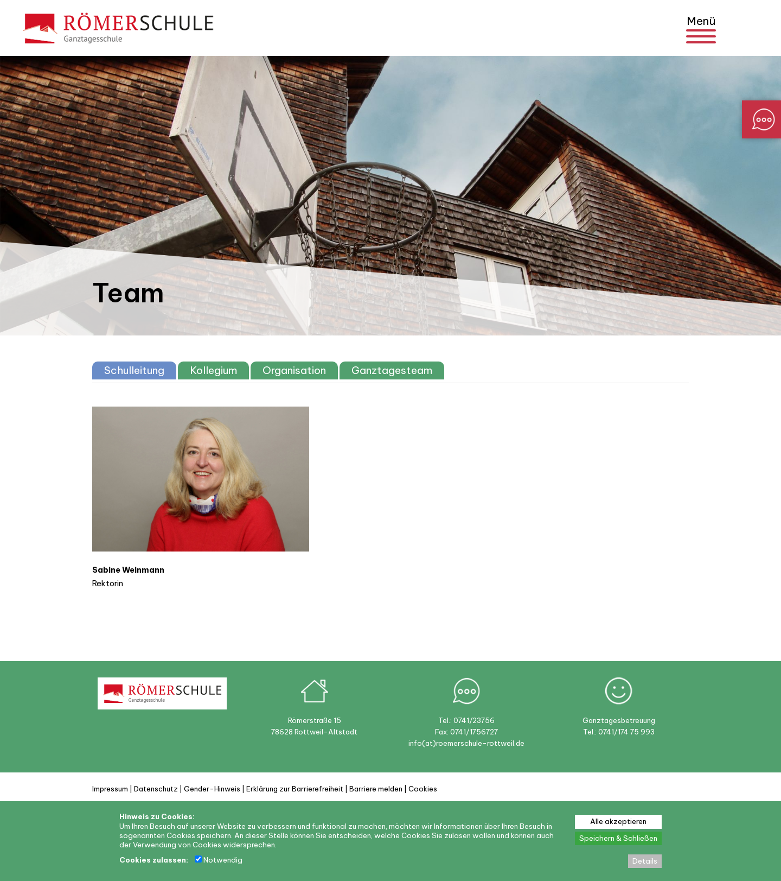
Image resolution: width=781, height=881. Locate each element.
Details (644, 861)
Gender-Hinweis (212, 788)
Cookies (422, 788)
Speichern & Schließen (618, 838)
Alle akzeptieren (618, 821)
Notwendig (218, 860)
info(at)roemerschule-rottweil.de (466, 743)
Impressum (110, 788)
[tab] (134, 370)
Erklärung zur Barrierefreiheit (294, 788)
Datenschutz (156, 788)
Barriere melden (375, 788)
